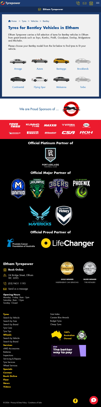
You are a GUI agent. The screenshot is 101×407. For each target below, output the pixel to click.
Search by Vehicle (11, 317)
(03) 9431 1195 (17, 283)
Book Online (10, 376)
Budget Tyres (56, 321)
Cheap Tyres (55, 324)
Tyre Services (9, 362)
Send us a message (18, 288)
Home (12, 21)
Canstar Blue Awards (59, 317)
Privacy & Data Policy (19, 403)
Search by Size (10, 321)
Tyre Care (7, 328)
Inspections (8, 355)
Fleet (6, 379)
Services (7, 345)
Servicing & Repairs (12, 358)
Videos (7, 386)
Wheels (7, 334)
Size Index (55, 314)
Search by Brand (10, 324)
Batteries (7, 352)
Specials (7, 369)
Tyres (6, 314)
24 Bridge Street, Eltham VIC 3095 (20, 277)
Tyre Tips (7, 331)
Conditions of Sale (35, 403)
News (6, 383)
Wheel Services (10, 365)
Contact (7, 372)
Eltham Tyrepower (50, 9)
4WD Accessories (11, 348)
